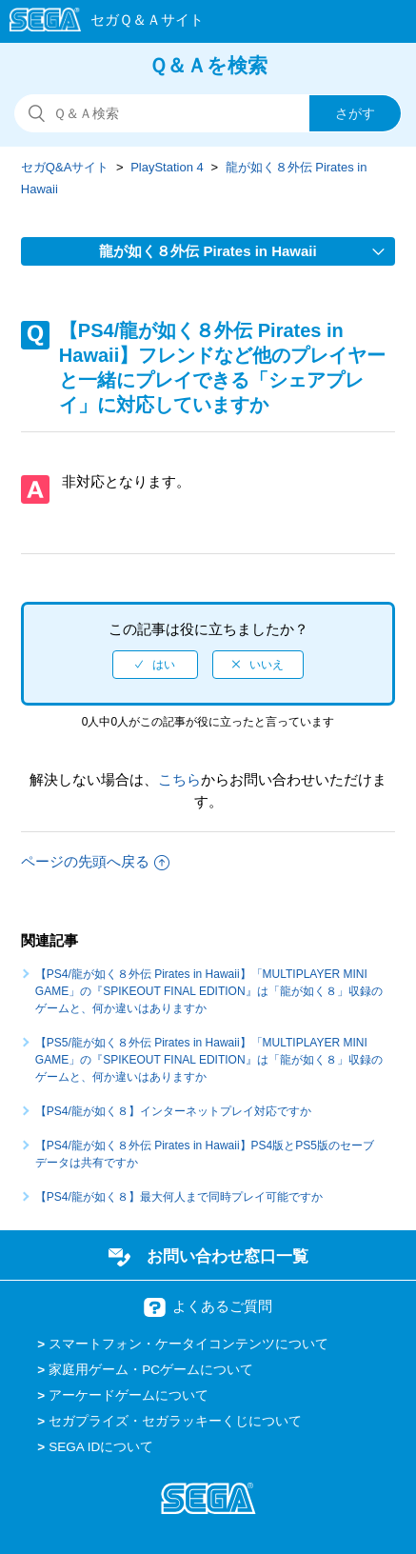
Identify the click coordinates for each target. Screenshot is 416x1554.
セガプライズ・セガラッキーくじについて (175, 1421)
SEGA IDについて (101, 1447)
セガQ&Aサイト (65, 167)
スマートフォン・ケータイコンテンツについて (188, 1344)
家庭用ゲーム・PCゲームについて (151, 1370)
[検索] (208, 113)
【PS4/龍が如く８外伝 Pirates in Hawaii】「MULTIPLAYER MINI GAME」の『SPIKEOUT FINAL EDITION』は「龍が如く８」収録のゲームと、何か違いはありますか (209, 991)
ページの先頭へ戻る (95, 861)
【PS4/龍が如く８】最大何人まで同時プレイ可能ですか (179, 1197)
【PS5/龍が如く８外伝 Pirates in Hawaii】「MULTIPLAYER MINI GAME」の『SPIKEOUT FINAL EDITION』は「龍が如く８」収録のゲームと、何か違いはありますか (209, 1060)
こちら (179, 779)
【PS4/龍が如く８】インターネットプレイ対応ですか (173, 1111)
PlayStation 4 (167, 167)
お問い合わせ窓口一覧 (227, 1256)
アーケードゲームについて (128, 1395)
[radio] (155, 664)
